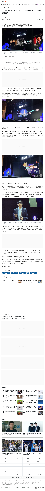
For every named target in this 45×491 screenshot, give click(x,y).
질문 (24, 272)
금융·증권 (39, 462)
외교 (17, 462)
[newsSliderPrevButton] (38, 388)
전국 (6, 462)
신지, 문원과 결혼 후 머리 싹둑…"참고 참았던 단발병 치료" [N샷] (11, 408)
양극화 (35, 272)
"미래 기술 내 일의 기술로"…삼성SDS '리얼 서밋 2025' (14, 318)
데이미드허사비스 (14, 272)
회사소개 (12, 477)
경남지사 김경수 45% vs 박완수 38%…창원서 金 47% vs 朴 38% (31, 392)
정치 (6, 458)
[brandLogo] (4, 1)
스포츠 (3, 439)
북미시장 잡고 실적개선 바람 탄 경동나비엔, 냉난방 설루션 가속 (30, 281)
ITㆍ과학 (3, 7)
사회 (17, 458)
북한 (28, 462)
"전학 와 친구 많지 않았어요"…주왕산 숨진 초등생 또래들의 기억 (10, 402)
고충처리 (32, 477)
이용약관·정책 (26, 477)
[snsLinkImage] (36, 487)
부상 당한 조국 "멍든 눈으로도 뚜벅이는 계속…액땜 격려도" (31, 397)
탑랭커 (21, 272)
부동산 (17, 465)
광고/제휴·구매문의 (19, 477)
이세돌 (4, 272)
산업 (6, 465)
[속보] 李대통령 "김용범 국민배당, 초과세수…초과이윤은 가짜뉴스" (31, 402)
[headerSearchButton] (37, 1)
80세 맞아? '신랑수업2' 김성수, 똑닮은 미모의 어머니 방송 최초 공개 (11, 397)
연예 (3, 419)
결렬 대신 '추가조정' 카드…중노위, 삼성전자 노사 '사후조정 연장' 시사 (31, 413)
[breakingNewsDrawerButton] (39, 1)
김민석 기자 (6, 17)
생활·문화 (6, 468)
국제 (39, 458)
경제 (28, 458)
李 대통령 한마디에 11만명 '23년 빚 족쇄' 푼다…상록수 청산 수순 (31, 408)
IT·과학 (28, 465)
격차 (31, 272)
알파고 (8, 272)
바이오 (39, 465)
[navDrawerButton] (42, 1)
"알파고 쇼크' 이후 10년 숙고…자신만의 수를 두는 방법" (14, 316)
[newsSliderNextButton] (41, 388)
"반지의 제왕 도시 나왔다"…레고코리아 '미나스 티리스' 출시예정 (9, 281)
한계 (28, 272)
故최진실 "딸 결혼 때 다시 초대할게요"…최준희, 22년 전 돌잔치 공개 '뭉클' (11, 392)
